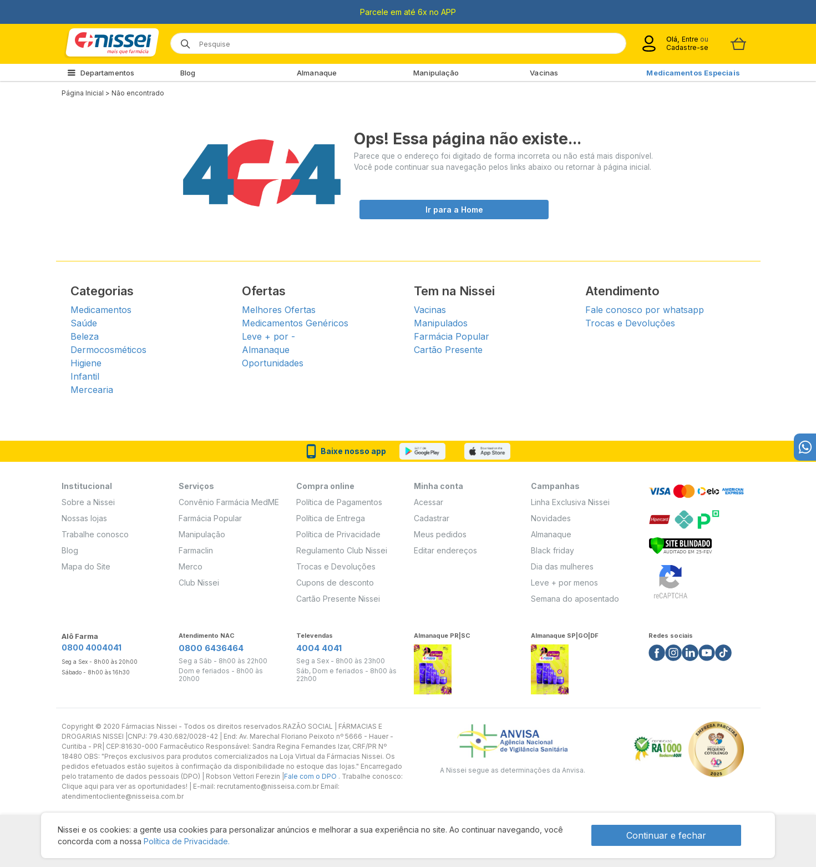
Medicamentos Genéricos (295, 323)
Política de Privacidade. (187, 841)
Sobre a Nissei (88, 502)
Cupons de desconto (335, 582)
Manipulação (436, 72)
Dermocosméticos (108, 349)
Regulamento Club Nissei (341, 550)
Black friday (552, 550)
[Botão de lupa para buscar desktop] (182, 40)
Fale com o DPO (311, 776)
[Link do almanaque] (433, 666)
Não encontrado (137, 93)
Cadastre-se (687, 47)
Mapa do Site (86, 566)
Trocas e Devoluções (630, 323)
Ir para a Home (454, 209)
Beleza (84, 336)
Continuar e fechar (666, 835)
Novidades (551, 518)
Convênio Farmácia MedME (229, 502)
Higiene (86, 363)
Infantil (84, 376)
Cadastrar (431, 518)
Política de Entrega (330, 518)
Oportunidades (272, 363)
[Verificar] (680, 545)
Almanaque (317, 72)
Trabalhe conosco (95, 534)
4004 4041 (319, 648)
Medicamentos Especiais (692, 72)
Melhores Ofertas (279, 309)
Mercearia (91, 389)
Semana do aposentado (575, 598)
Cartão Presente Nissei (338, 598)
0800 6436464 (211, 648)
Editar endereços (445, 550)
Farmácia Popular (451, 336)
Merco (190, 566)
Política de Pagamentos (339, 502)
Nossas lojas (84, 518)
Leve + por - (268, 336)
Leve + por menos (564, 582)
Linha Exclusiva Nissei (570, 502)
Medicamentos (100, 309)
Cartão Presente (448, 349)
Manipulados (441, 323)
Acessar (428, 502)
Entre (690, 39)
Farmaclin (196, 550)
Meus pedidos (440, 534)
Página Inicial (83, 93)
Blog (187, 72)
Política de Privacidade (338, 534)
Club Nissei (199, 582)
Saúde (83, 323)
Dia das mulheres (562, 566)
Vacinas (544, 72)
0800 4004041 (91, 647)
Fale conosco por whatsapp (644, 309)
